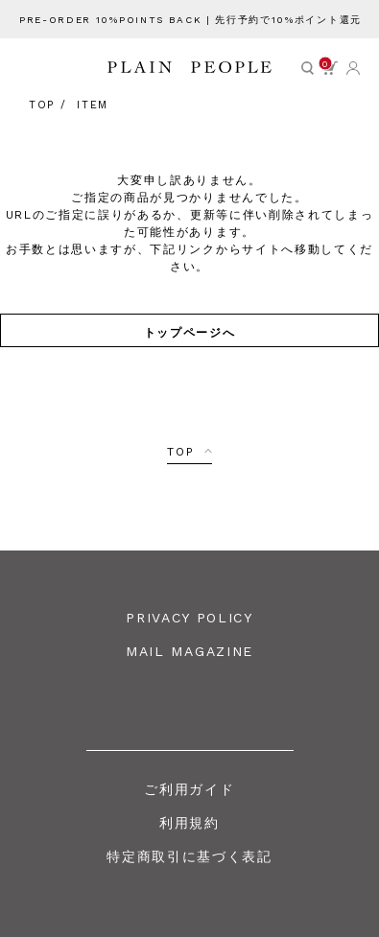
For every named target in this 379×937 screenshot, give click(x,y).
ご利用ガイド (189, 789)
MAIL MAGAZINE (189, 651)
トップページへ (190, 331)
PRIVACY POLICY (189, 617)
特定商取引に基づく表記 (189, 856)
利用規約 (189, 823)
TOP (180, 451)
